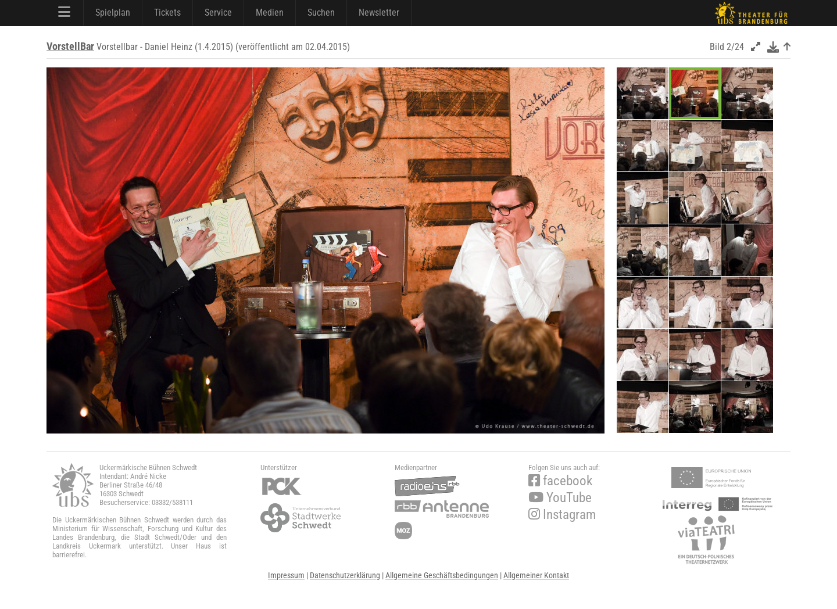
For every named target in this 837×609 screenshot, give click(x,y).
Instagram (562, 514)
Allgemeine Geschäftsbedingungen (441, 575)
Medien (270, 12)
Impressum (286, 575)
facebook (560, 481)
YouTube (560, 498)
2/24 (735, 46)
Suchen (321, 12)
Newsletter (379, 12)
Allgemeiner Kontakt (536, 575)
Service (218, 12)
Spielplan (112, 12)
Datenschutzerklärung (345, 575)
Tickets (167, 12)
